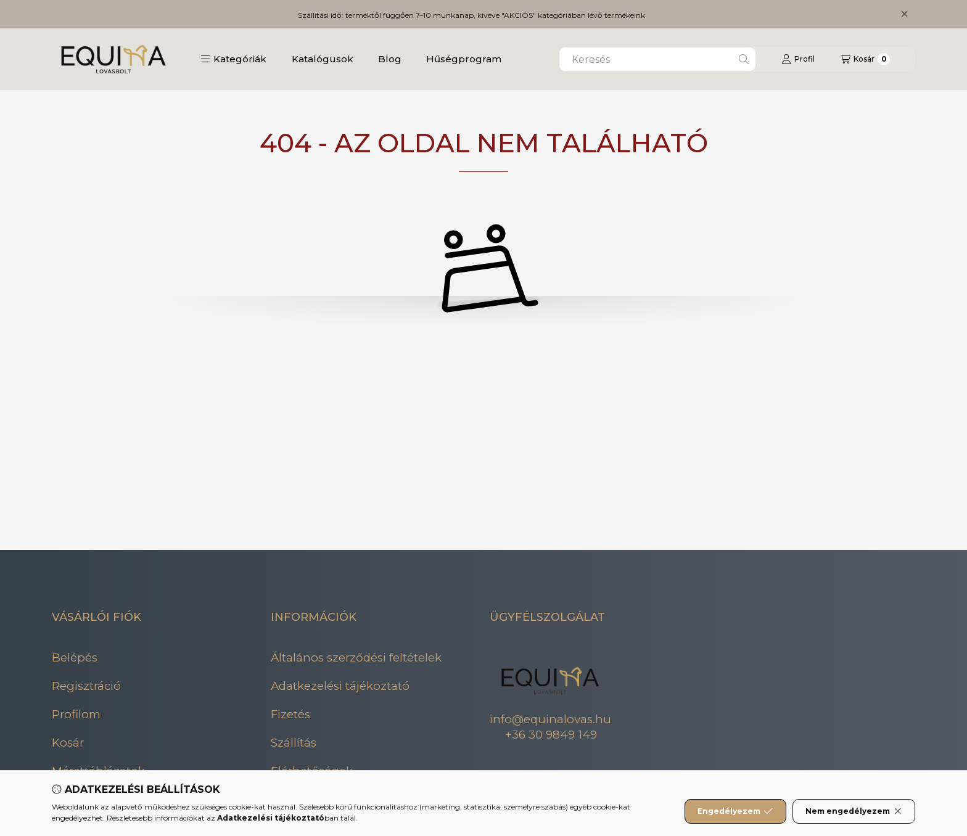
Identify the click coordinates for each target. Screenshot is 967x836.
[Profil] (798, 59)
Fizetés (290, 714)
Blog (389, 59)
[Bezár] (904, 14)
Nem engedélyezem (853, 811)
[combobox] (657, 59)
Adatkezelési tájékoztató (340, 686)
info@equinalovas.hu (550, 719)
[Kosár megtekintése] (865, 59)
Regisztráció (86, 686)
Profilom (76, 714)
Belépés (74, 657)
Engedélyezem (735, 811)
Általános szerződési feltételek (356, 657)
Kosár (68, 743)
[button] (233, 59)
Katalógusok (322, 59)
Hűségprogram (463, 59)
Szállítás (293, 743)
